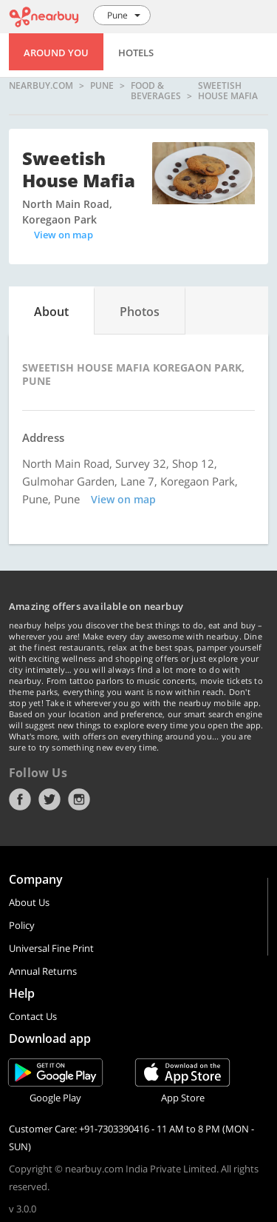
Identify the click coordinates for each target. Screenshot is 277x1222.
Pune (102, 86)
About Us (29, 902)
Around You (56, 52)
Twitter (49, 799)
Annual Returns (43, 971)
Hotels (136, 52)
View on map (63, 234)
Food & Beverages (156, 91)
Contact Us (33, 1016)
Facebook (20, 799)
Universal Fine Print (51, 948)
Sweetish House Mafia (228, 91)
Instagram (79, 799)
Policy (22, 925)
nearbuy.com (41, 86)
